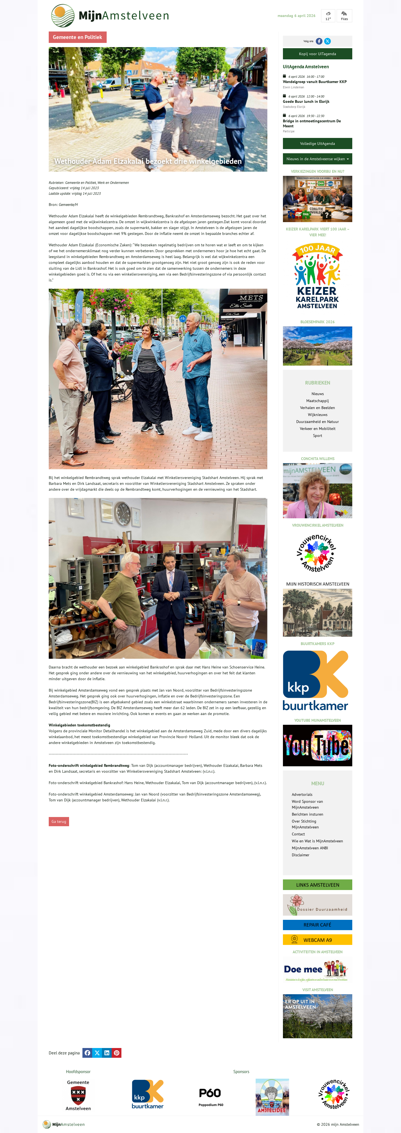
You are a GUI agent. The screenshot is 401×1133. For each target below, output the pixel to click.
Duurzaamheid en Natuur (317, 421)
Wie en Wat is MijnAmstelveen (317, 840)
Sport (317, 435)
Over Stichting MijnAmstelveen (305, 824)
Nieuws (318, 393)
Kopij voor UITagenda (317, 53)
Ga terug (59, 821)
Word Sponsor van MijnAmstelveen (307, 804)
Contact (298, 834)
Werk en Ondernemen (113, 182)
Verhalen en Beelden (317, 407)
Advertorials (302, 794)
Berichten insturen (307, 814)
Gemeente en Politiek (80, 182)
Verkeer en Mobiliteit (318, 428)
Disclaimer (300, 854)
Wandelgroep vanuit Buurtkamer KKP (315, 81)
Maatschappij (317, 400)
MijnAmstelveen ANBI (310, 847)
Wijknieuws (317, 414)
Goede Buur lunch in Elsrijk (306, 101)
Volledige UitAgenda (317, 143)
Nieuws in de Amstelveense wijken (318, 158)
